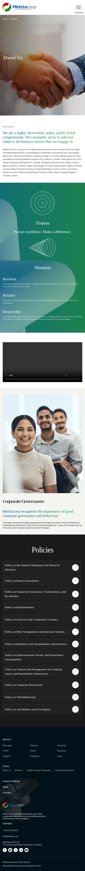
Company (13, 19)
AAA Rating (79, 12)
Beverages (7, 745)
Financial (34, 745)
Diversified (61, 745)
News (5, 786)
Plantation (61, 750)
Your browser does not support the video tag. (42, 362)
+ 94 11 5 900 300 (10, 830)
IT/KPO (5, 750)
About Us (7, 770)
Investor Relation (11, 781)
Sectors (7, 739)
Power (60, 756)
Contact (7, 792)
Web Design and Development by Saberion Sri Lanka (22, 866)
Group (6, 766)
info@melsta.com (10, 836)
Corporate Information (64, 770)
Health (33, 750)
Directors (19, 770)
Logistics (6, 756)
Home (5, 19)
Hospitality (34, 756)
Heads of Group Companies (39, 770)
